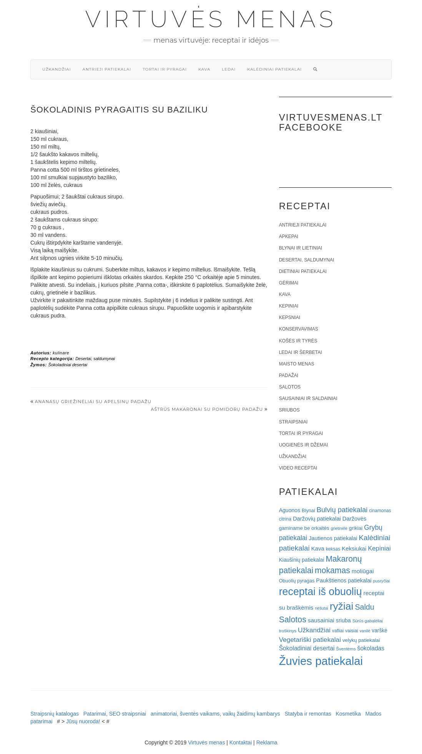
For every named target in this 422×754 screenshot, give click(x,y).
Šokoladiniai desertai (67, 364)
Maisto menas (296, 364)
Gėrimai (289, 283)
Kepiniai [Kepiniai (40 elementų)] (379, 548)
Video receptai (298, 468)
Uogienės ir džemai (303, 445)
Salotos (290, 387)
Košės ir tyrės (298, 341)
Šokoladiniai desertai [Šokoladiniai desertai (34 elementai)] (307, 648)
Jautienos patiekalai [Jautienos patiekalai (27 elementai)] (333, 538)
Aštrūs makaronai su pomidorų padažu (207, 409)
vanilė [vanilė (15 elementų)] (365, 630)
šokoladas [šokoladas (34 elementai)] (371, 648)
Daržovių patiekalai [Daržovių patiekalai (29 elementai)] (317, 519)
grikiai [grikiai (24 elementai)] (356, 528)
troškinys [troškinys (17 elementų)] (288, 630)
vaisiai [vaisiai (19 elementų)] (351, 630)
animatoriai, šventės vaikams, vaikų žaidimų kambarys (215, 714)
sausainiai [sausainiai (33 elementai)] (321, 620)
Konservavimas (298, 329)
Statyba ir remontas (307, 714)
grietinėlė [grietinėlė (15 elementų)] (339, 528)
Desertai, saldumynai (95, 358)
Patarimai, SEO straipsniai (114, 714)
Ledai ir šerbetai (300, 352)
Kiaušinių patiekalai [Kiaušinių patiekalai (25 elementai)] (301, 560)
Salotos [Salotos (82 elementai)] (292, 619)
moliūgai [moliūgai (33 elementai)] (363, 571)
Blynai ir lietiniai (300, 248)
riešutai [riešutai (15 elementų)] (321, 608)
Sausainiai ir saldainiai (308, 398)
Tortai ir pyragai (165, 69)
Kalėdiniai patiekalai (274, 69)
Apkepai (288, 236)
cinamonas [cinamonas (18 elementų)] (380, 510)
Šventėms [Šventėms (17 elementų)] (346, 649)
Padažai (288, 375)
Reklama (266, 742)
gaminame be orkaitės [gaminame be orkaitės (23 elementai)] (304, 528)
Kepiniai (289, 306)
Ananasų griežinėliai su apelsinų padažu (93, 401)
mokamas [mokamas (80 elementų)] (332, 570)
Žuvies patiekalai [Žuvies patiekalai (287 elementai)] (321, 661)
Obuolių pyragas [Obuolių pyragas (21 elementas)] (297, 581)
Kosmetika (348, 714)
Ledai (229, 69)
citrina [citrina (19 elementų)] (285, 519)
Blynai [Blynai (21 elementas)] (308, 510)
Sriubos (289, 410)
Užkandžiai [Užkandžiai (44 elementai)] (314, 630)
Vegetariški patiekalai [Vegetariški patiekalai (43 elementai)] (310, 639)
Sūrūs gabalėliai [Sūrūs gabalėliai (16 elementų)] (367, 620)
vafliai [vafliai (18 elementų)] (338, 630)
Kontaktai (240, 742)
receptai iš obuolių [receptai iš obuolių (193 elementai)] (320, 591)
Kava (204, 69)
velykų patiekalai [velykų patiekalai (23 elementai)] (361, 640)
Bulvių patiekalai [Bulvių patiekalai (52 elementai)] (342, 510)
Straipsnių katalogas (54, 714)
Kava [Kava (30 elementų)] (317, 548)
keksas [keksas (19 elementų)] (333, 549)
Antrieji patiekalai (106, 69)
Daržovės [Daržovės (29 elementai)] (354, 519)
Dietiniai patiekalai (303, 271)
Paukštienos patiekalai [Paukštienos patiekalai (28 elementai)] (343, 580)
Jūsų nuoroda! (83, 721)
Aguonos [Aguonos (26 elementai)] (290, 510)
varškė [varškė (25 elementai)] (379, 630)
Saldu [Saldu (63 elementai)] (364, 607)
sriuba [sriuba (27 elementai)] (343, 620)
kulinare (61, 353)
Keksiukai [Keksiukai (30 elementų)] (354, 548)
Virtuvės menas (211, 19)
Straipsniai (293, 422)
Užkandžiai (56, 69)
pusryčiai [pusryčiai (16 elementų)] (381, 581)
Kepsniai (289, 317)
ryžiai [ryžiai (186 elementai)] (342, 606)
